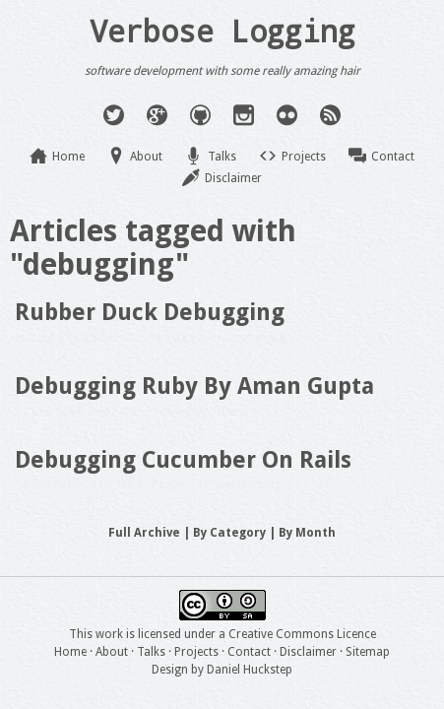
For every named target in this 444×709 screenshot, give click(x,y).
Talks (222, 156)
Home (68, 156)
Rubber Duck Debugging (150, 312)
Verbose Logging (222, 30)
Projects (304, 156)
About (146, 156)
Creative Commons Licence (302, 634)
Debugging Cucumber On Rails (183, 460)
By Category (229, 533)
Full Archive (144, 533)
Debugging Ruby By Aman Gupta (194, 386)
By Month (307, 533)
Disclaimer (233, 178)
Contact (392, 156)
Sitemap (368, 652)
